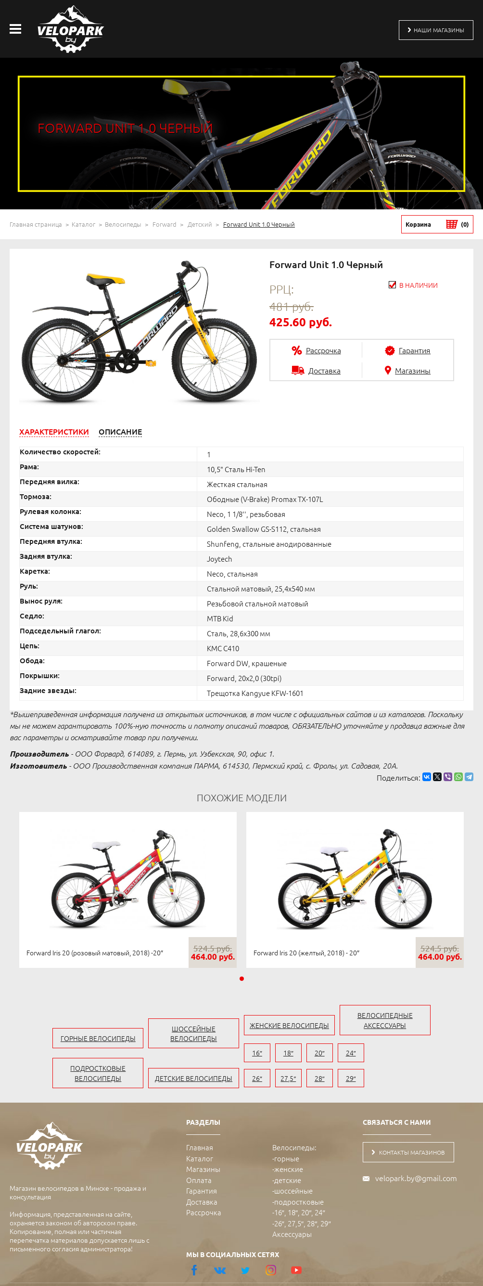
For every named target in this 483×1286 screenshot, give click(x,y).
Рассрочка (203, 1190)
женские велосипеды (297, 1025)
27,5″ (395, 1055)
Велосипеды (123, 224)
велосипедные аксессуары (408, 1025)
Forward (165, 224)
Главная (199, 1125)
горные (286, 1136)
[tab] (54, 431)
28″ (423, 1055)
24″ (339, 1055)
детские (287, 1158)
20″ (311, 1055)
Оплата (199, 1158)
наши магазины (430, 30)
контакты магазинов (415, 1130)
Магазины (203, 1147)
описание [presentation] (120, 431)
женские (288, 1147)
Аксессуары (292, 1212)
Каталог (83, 224)
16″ (256, 1055)
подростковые (299, 1179)
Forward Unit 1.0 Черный (259, 224)
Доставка (201, 1179)
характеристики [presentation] (54, 431)
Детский (200, 224)
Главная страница (36, 224)
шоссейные (293, 1168)
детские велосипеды (186, 1055)
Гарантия (201, 1168)
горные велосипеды (74, 1015)
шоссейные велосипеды (186, 1015)
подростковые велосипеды (74, 1050)
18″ (284, 1055)
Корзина (437, 224)
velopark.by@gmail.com (416, 1157)
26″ (367, 1055)
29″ (451, 1055)
